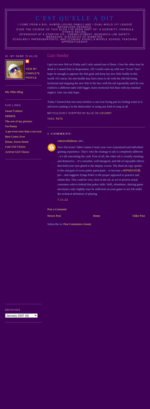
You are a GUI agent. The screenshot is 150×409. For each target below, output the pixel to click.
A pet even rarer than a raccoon (23, 131)
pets (59, 119)
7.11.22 (63, 199)
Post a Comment (57, 209)
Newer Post (54, 215)
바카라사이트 (132, 170)
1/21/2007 (106, 113)
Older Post (139, 215)
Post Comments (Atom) (77, 224)
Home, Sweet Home (17, 141)
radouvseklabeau (67, 140)
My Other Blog (14, 92)
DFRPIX (10, 116)
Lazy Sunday (58, 55)
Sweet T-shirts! (14, 111)
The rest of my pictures (18, 121)
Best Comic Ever (15, 136)
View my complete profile (33, 73)
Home (96, 215)
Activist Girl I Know (17, 151)
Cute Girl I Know (15, 146)
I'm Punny (11, 126)
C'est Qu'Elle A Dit (75, 18)
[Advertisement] (23, 231)
